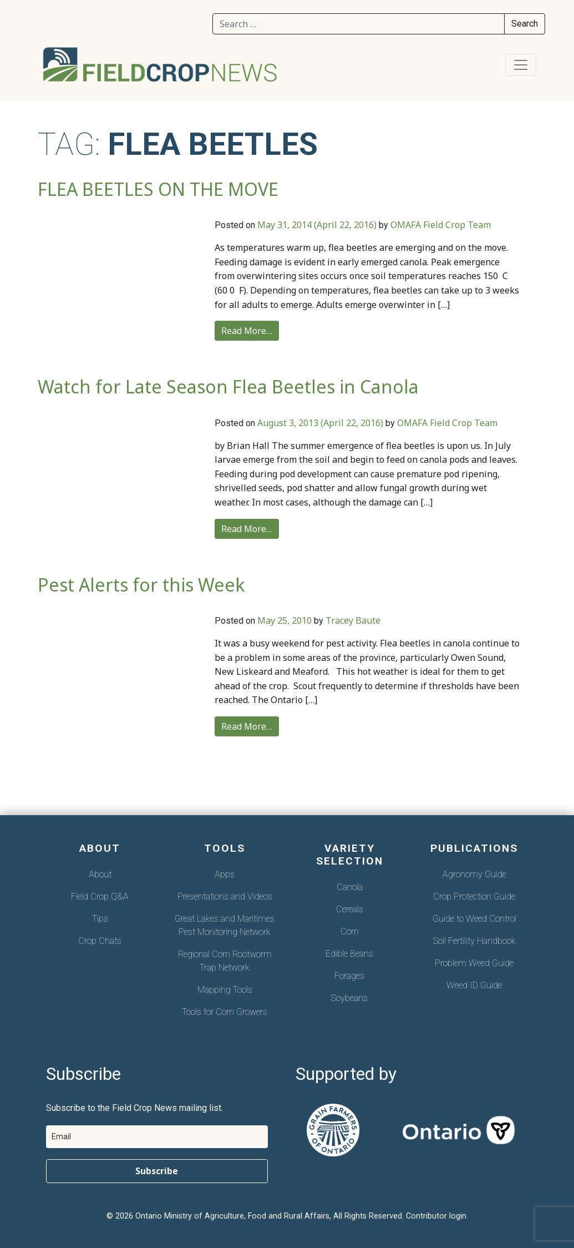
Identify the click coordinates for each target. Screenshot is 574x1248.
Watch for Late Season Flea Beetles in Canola (228, 386)
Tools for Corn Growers (224, 1012)
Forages (349, 976)
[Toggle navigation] (520, 65)
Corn (350, 931)
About (100, 874)
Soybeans (349, 998)
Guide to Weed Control (474, 918)
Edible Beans (349, 953)
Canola (350, 887)
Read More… (246, 331)
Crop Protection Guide (474, 896)
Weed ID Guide (474, 985)
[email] (157, 1136)
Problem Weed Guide (474, 963)
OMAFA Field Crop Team (440, 225)
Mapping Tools (224, 989)
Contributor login (436, 1216)
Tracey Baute (353, 620)
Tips (100, 918)
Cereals (349, 909)
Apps (225, 874)
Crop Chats (99, 941)
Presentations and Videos (224, 896)
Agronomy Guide (474, 874)
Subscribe (156, 1171)
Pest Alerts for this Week (141, 585)
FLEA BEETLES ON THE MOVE (158, 189)
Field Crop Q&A (100, 896)
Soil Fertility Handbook (474, 941)
